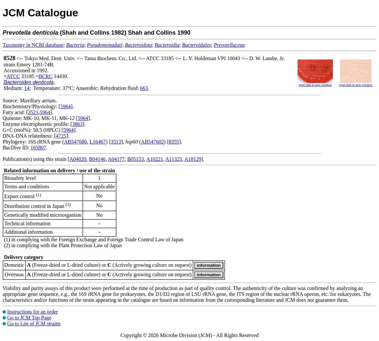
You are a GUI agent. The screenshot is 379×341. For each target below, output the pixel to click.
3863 (77, 124)
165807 (38, 147)
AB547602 (152, 142)
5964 (65, 106)
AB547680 (75, 142)
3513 (116, 142)
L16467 (98, 142)
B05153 (135, 159)
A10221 (154, 159)
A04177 (116, 159)
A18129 (192, 159)
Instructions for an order (32, 312)
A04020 (77, 159)
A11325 (173, 159)
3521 (33, 112)
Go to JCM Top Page (29, 317)
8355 (174, 142)
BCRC (46, 76)
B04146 (97, 159)
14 (26, 88)
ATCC (13, 76)
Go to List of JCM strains (33, 323)
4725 (61, 136)
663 (144, 88)
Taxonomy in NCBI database (33, 45)
